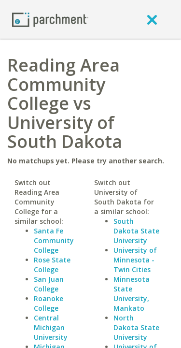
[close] (152, 19)
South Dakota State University (136, 231)
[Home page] (50, 19)
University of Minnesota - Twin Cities (135, 260)
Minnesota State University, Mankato (131, 294)
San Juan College (49, 284)
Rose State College (52, 264)
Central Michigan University (51, 327)
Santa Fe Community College (54, 240)
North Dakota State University (136, 327)
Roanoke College (48, 303)
